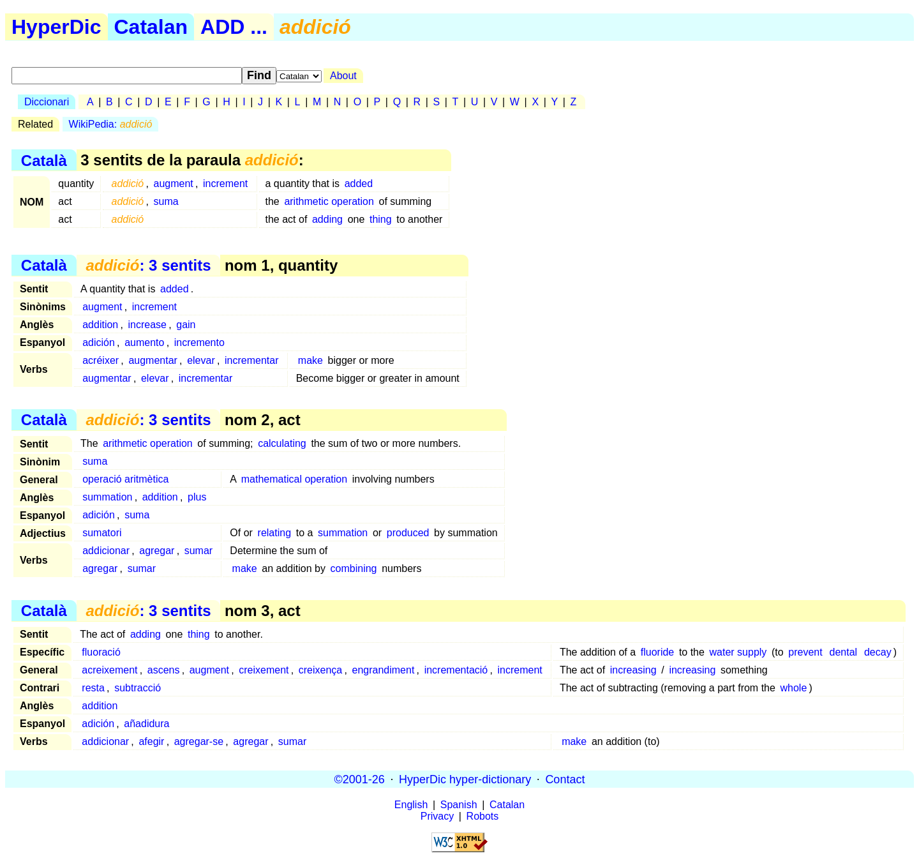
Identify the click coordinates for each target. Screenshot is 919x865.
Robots (483, 816)
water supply (738, 652)
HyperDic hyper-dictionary (465, 778)
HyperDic (56, 26)
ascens (163, 670)
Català (44, 160)
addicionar (106, 550)
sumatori (101, 532)
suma (166, 201)
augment (173, 183)
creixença (320, 670)
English (411, 804)
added (359, 183)
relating (274, 532)
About (343, 75)
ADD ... (233, 26)
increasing (633, 670)
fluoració (101, 652)
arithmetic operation (329, 201)
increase (147, 324)
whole (794, 687)
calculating (282, 443)
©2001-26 (359, 778)
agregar (156, 550)
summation (107, 497)
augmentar (152, 360)
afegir (151, 741)
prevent (805, 652)
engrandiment (383, 670)
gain (185, 324)
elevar (201, 360)
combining (354, 568)
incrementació (456, 670)
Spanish (458, 804)
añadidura (146, 723)
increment (225, 183)
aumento (144, 342)
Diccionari (46, 101)
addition (100, 324)
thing (381, 219)
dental (844, 652)
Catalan (151, 26)
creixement (263, 670)
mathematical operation (294, 479)
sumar (198, 550)
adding (327, 219)
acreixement (109, 670)
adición (98, 342)
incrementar (251, 360)
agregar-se (198, 741)
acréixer (100, 360)
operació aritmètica (125, 479)
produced (408, 532)
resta (93, 687)
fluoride (657, 652)
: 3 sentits (148, 265)
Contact (565, 778)
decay (878, 652)
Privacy (437, 816)
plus (197, 497)
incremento (199, 342)
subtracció (137, 687)
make (310, 360)
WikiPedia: (111, 124)
